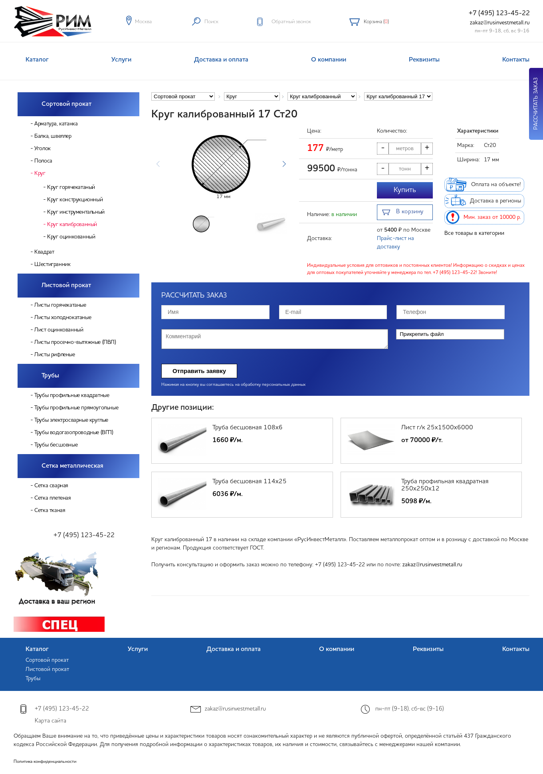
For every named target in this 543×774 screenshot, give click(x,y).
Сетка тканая (49, 510)
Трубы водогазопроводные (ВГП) (73, 432)
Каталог (37, 60)
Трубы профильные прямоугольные (76, 408)
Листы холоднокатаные (62, 317)
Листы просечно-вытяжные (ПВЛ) (75, 342)
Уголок (42, 148)
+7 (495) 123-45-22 (499, 13)
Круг (39, 173)
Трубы (50, 376)
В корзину (402, 212)
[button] (284, 164)
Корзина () (376, 21)
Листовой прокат (66, 285)
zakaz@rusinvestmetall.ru (500, 23)
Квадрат (44, 252)
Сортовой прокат (66, 104)
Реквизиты (424, 60)
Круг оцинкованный (71, 237)
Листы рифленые (54, 354)
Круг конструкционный (75, 199)
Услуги (121, 60)
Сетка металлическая (72, 466)
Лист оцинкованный (58, 330)
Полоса (43, 161)
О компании (328, 60)
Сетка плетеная (52, 498)
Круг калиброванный (72, 224)
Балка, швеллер (52, 136)
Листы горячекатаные (60, 305)
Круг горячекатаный (71, 187)
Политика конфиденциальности (45, 762)
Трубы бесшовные (55, 445)
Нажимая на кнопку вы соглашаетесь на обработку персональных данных (233, 385)
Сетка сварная (51, 485)
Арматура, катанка (55, 124)
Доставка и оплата (221, 60)
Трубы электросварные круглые (71, 420)
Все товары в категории (474, 233)
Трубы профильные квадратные (71, 395)
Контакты (515, 60)
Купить (405, 190)
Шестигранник (52, 264)
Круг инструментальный (76, 212)
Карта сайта (50, 721)
